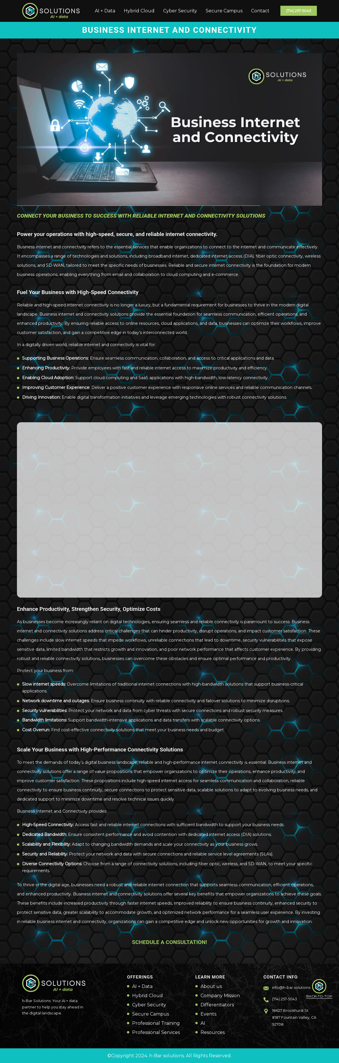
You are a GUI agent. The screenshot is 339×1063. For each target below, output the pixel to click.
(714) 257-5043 (298, 11)
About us (211, 986)
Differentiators (217, 1005)
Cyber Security (180, 11)
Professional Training (156, 1023)
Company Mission (220, 995)
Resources (213, 1032)
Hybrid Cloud (139, 11)
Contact (260, 11)
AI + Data (105, 11)
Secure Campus (224, 11)
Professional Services (156, 1032)
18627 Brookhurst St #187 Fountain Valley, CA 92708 (294, 1017)
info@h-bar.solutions (291, 987)
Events (208, 1014)
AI (203, 1023)
